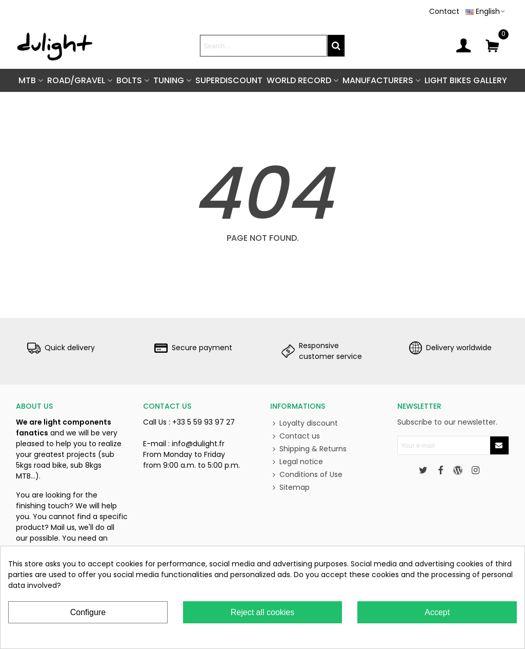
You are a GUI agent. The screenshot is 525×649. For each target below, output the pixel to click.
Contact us (295, 436)
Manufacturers (377, 80)
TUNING (168, 80)
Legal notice (296, 461)
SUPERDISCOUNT (228, 80)
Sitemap (290, 487)
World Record (299, 80)
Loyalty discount (304, 423)
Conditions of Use (306, 474)
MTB (27, 80)
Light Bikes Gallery (466, 80)
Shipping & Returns (308, 449)
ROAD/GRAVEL (76, 80)
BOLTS (129, 80)
